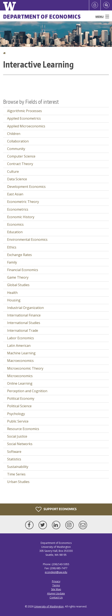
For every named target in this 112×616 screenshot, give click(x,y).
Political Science (19, 406)
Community (16, 148)
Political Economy (20, 398)
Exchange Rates (19, 254)
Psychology (16, 413)
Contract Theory (20, 163)
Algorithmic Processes (24, 111)
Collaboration (18, 141)
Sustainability (17, 466)
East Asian (15, 194)
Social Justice (17, 436)
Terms (56, 585)
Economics (15, 224)
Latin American (19, 345)
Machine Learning (21, 353)
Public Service (17, 421)
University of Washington (49, 606)
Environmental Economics (27, 239)
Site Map (56, 589)
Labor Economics (20, 338)
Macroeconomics (20, 360)
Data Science (17, 179)
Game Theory (17, 277)
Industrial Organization (25, 307)
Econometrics (17, 209)
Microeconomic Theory (25, 368)
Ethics (11, 247)
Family (12, 262)
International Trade (22, 330)
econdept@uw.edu (56, 572)
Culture (13, 171)
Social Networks (19, 444)
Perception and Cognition (27, 391)
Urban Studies (18, 481)
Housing (14, 300)
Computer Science (21, 156)
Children (13, 133)
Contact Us (56, 597)
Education (15, 232)
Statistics (14, 459)
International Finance (24, 315)
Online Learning (19, 383)
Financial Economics (22, 270)
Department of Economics (42, 16)
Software (14, 451)
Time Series (16, 474)
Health (12, 292)
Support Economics (56, 509)
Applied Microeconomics (26, 126)
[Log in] (94, 5)
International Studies (23, 322)
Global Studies (18, 285)
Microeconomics (20, 376)
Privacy (56, 581)
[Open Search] (106, 5)
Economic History (20, 217)
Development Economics (26, 186)
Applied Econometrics (24, 118)
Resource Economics (23, 428)
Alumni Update (56, 593)
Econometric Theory (23, 201)
